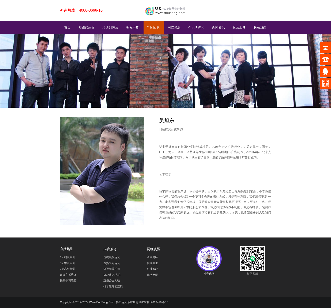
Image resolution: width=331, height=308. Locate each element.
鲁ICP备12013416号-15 (153, 302)
